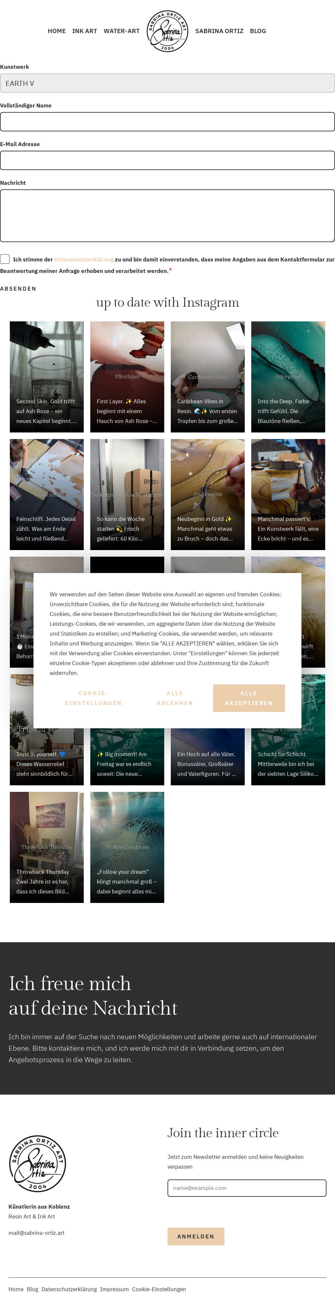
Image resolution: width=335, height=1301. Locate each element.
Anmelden (196, 1236)
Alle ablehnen (175, 698)
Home (57, 31)
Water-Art (122, 31)
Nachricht (13, 182)
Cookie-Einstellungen (93, 698)
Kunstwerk (14, 66)
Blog (258, 31)
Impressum (114, 1289)
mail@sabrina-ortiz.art (36, 1232)
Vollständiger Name (26, 105)
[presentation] (217, 1209)
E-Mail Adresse (20, 144)
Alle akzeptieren (249, 698)
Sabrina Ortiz (219, 31)
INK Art (84, 31)
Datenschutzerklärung (84, 259)
